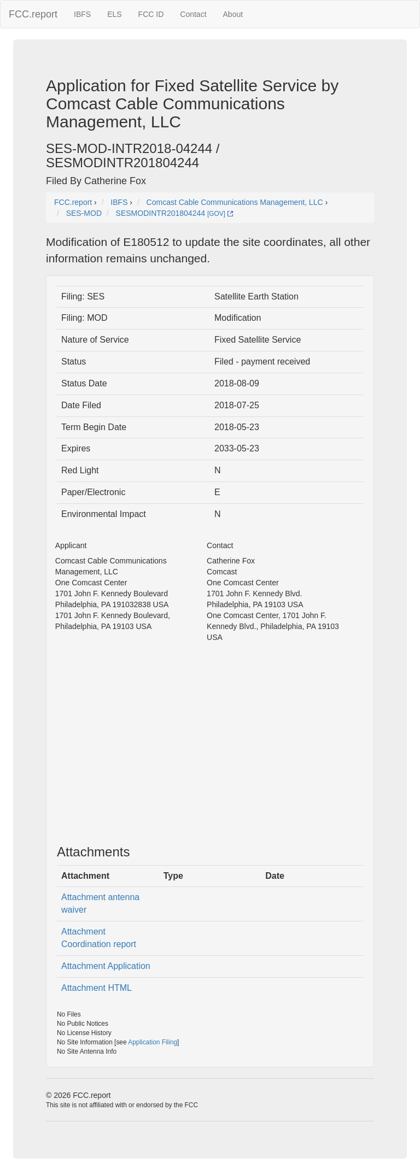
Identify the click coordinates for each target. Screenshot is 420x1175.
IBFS (82, 14)
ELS (114, 14)
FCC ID (151, 14)
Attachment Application (105, 966)
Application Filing (152, 1042)
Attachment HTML (96, 987)
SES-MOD (84, 213)
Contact (193, 14)
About (233, 14)
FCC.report (33, 14)
